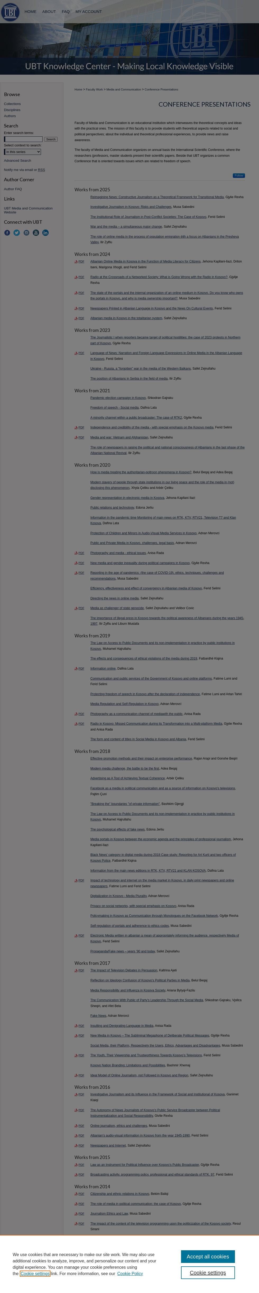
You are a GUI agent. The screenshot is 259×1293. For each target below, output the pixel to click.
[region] (129, 1264)
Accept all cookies (208, 1256)
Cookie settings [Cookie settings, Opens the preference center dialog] (208, 1273)
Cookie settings (35, 1273)
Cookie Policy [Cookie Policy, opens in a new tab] (130, 1273)
